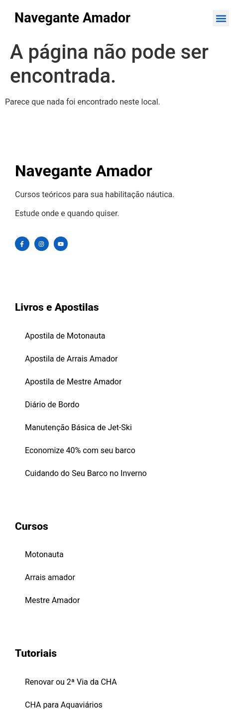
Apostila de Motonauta (65, 336)
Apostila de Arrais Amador (71, 358)
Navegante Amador (72, 18)
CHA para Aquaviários (64, 705)
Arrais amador (50, 577)
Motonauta (44, 554)
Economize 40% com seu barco (80, 450)
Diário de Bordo (52, 404)
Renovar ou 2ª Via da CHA (71, 682)
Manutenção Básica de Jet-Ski (78, 427)
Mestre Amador (52, 600)
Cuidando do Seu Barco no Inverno (86, 473)
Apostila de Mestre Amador (73, 381)
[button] (221, 18)
